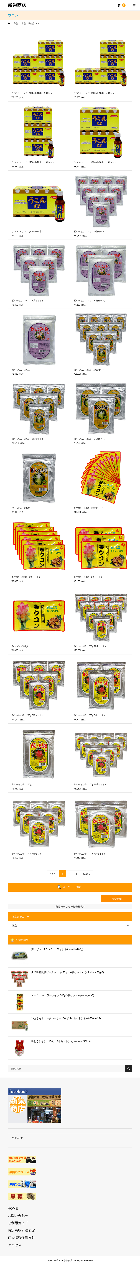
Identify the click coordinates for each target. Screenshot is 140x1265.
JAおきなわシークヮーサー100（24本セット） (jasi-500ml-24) (66, 1018)
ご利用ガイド (18, 1223)
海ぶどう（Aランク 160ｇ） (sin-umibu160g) (57, 949)
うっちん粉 (17, 1137)
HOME (13, 1208)
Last (85, 873)
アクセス (14, 1245)
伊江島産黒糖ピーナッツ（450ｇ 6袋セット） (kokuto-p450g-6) (67, 972)
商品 (14, 925)
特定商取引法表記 (21, 1230)
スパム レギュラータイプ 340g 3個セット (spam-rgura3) (62, 995)
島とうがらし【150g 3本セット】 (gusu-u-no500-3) (61, 1041)
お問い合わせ (18, 1216)
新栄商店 (17, 5)
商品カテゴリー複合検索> (69, 906)
